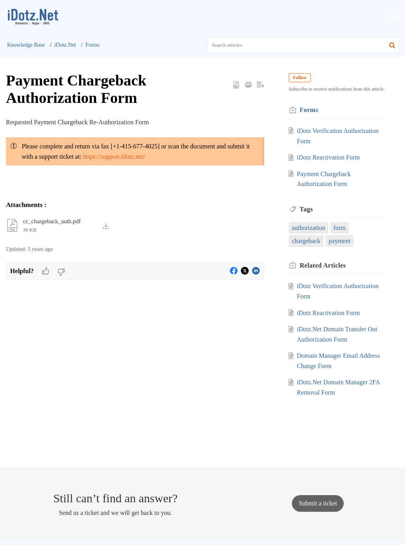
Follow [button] (301, 77)
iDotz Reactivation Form (328, 157)
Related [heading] (324, 265)
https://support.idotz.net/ (114, 156)
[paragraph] (135, 148)
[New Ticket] (318, 503)
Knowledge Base (26, 45)
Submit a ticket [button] (318, 503)
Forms (92, 45)
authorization (309, 227)
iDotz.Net (65, 45)
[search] (303, 45)
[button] (392, 45)
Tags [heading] (307, 209)
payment (340, 240)
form (340, 227)
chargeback (307, 240)
